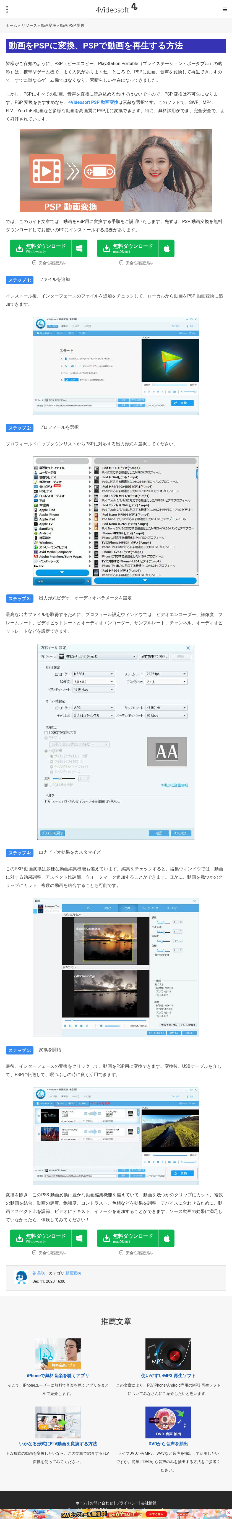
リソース (29, 25)
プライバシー (127, 1503)
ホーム (11, 25)
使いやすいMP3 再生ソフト (168, 1375)
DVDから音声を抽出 (168, 1443)
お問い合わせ (101, 1503)
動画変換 (48, 25)
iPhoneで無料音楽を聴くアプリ (58, 1375)
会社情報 (149, 1503)
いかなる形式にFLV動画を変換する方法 (58, 1443)
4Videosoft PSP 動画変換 (93, 102)
